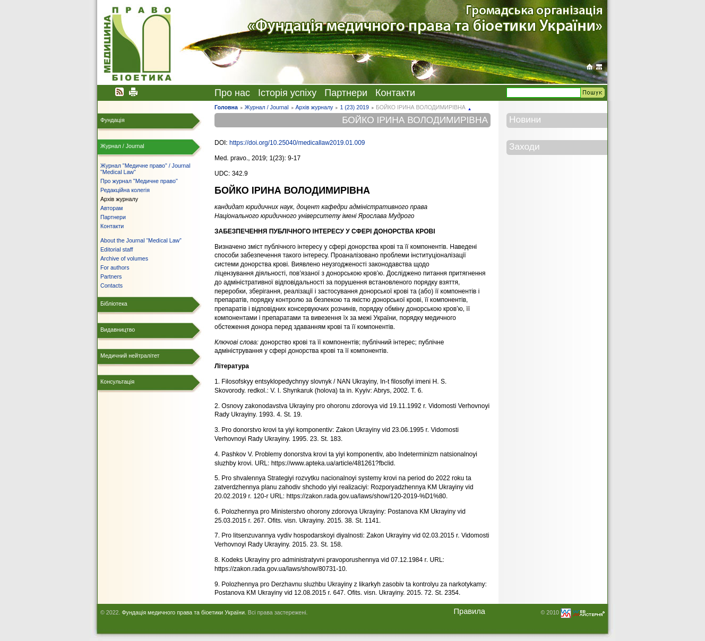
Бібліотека (113, 303)
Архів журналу (314, 107)
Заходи (524, 146)
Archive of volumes (124, 258)
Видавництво (117, 329)
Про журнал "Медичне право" (139, 181)
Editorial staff (116, 249)
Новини (525, 119)
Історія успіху (287, 93)
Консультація (117, 381)
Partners (111, 276)
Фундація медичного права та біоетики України (183, 612)
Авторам (111, 208)
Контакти (395, 93)
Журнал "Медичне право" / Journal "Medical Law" (145, 168)
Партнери (345, 93)
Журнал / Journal (267, 107)
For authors (115, 267)
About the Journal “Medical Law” (141, 240)
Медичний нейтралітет (129, 355)
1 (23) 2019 (354, 107)
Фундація (112, 120)
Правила (469, 611)
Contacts (111, 285)
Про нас (232, 93)
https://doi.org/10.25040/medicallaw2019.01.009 (297, 142)
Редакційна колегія (125, 190)
